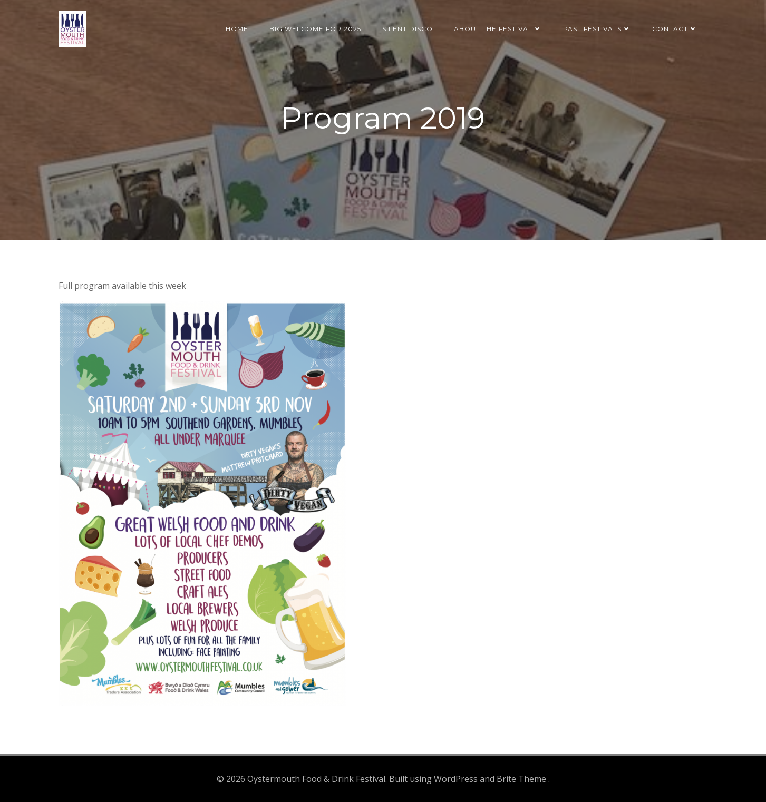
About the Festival (498, 29)
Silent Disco (407, 29)
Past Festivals (597, 29)
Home (237, 29)
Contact (674, 29)
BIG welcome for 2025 (315, 29)
